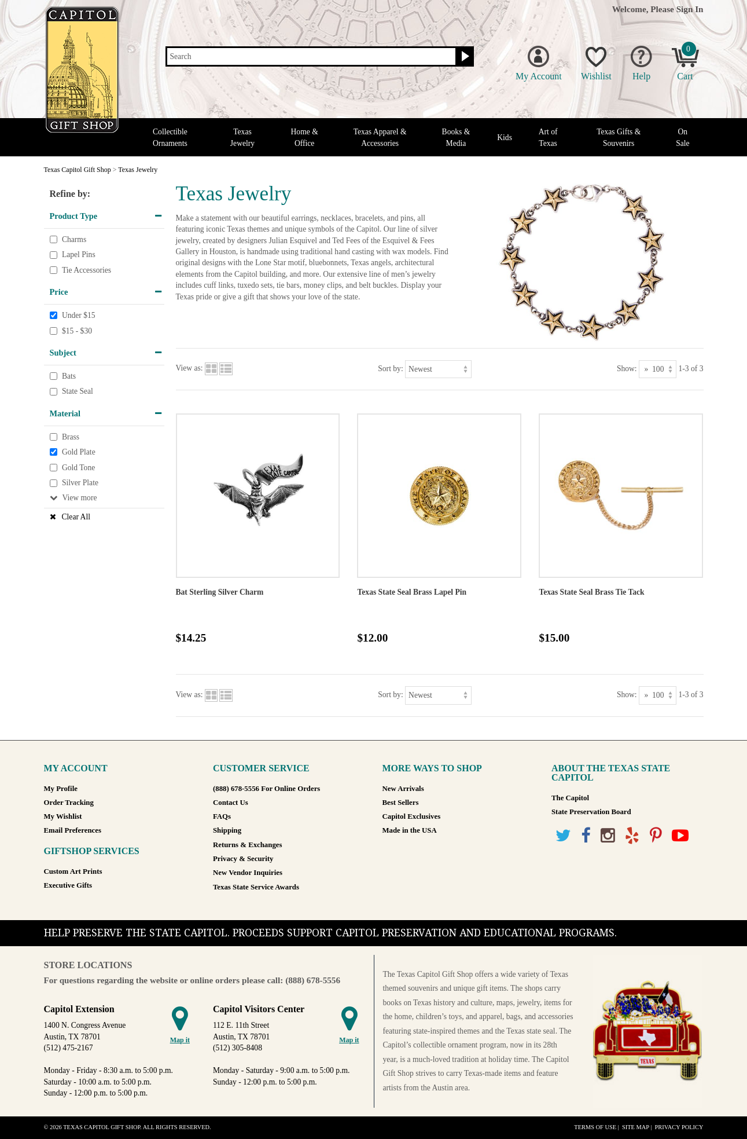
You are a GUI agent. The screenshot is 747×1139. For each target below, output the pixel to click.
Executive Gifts (68, 885)
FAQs (222, 816)
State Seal (77, 391)
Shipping (227, 830)
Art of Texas (548, 137)
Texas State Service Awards (256, 887)
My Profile (61, 789)
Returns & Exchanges (247, 845)
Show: (627, 368)
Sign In (690, 9)
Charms (74, 239)
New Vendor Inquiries (247, 873)
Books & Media (456, 137)
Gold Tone (78, 467)
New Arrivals (403, 789)
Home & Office (304, 137)
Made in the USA (409, 830)
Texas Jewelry (242, 137)
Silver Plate (80, 482)
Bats (69, 376)
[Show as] (657, 369)
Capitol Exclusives (411, 816)
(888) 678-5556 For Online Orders (266, 789)
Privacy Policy (678, 1127)
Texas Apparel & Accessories (380, 137)
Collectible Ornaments (170, 137)
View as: (189, 368)
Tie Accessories (86, 270)
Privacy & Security (243, 859)
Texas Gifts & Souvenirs (619, 137)
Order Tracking (69, 803)
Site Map (635, 1127)
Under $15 (78, 315)
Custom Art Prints (73, 871)
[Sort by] (438, 369)
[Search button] (463, 56)
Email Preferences (72, 830)
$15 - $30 (77, 331)
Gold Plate (78, 452)
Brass (70, 437)
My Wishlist (63, 816)
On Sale (682, 137)
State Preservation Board (591, 812)
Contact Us (230, 803)
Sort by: (390, 368)
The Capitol (570, 798)
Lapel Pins (78, 254)
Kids (504, 137)
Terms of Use (595, 1127)
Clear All (76, 516)
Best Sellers (400, 803)
